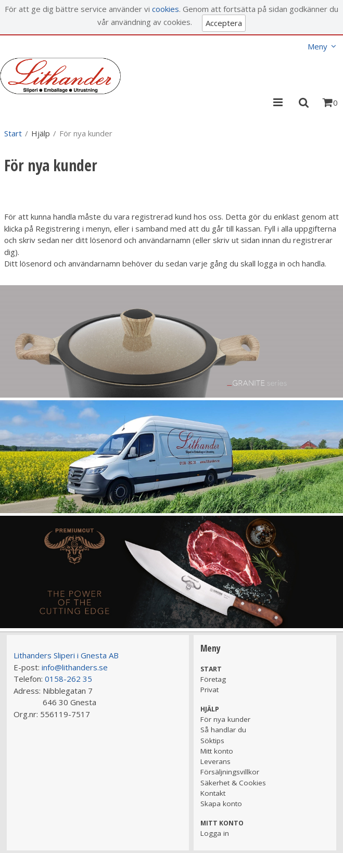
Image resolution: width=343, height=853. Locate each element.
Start (13, 133)
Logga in (214, 833)
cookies (165, 9)
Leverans (215, 761)
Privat (209, 689)
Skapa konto (221, 803)
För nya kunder (225, 719)
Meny (317, 46)
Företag (213, 679)
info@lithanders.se (75, 667)
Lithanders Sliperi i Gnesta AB (66, 655)
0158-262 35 (68, 678)
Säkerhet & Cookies (233, 782)
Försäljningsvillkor (229, 771)
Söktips (212, 740)
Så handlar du (223, 729)
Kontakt (212, 793)
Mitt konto (216, 751)
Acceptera (224, 23)
